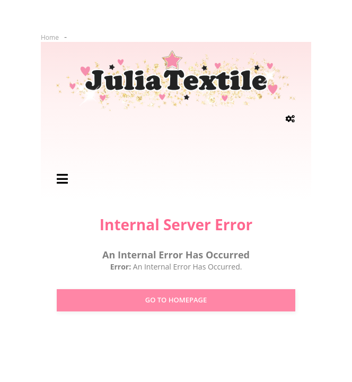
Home (50, 37)
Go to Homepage (176, 300)
